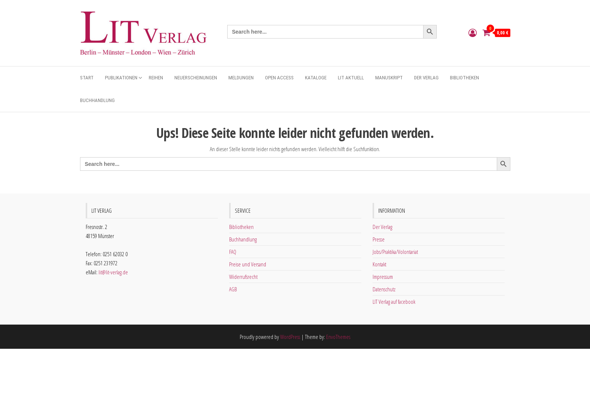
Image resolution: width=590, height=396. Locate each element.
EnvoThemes (338, 336)
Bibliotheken (464, 77)
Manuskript (389, 77)
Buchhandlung (97, 100)
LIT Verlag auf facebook (394, 301)
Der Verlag (426, 77)
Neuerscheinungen (195, 77)
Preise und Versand (247, 264)
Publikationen (121, 77)
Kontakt (379, 264)
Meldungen (241, 77)
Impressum (383, 276)
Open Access (279, 77)
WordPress (290, 336)
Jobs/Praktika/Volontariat (395, 251)
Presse (379, 239)
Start (87, 77)
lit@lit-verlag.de (113, 272)
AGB (233, 289)
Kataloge (316, 77)
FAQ (232, 251)
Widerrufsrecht (243, 276)
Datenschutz (384, 289)
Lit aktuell (351, 77)
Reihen (156, 77)
